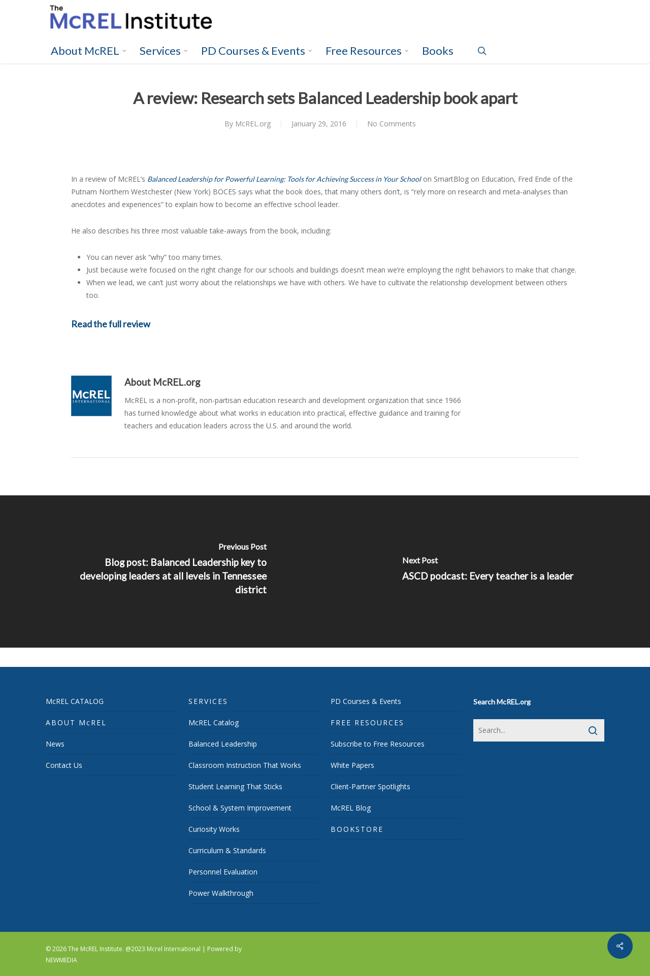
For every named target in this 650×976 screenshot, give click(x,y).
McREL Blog (351, 808)
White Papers (352, 765)
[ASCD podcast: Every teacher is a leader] (487, 571)
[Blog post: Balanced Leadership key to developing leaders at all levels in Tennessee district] (162, 571)
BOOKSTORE (357, 829)
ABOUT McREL (76, 722)
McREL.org (253, 123)
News (55, 744)
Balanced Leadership (222, 744)
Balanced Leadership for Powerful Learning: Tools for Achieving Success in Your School (284, 179)
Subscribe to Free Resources (378, 744)
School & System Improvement (239, 808)
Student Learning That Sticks (235, 786)
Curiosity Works (214, 829)
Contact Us (64, 765)
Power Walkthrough (220, 893)
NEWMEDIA (61, 960)
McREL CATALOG (75, 701)
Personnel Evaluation (222, 872)
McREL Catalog (213, 722)
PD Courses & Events (366, 701)
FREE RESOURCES (367, 722)
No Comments (391, 123)
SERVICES (208, 701)
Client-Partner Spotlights (370, 786)
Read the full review (110, 323)
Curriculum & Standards (227, 850)
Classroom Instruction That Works (244, 765)
